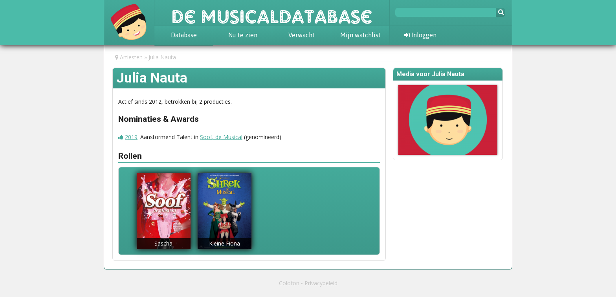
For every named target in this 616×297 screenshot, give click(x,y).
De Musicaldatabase (271, 12)
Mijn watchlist (360, 34)
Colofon (289, 283)
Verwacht (301, 34)
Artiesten (131, 57)
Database (184, 34)
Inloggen (420, 34)
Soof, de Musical (221, 137)
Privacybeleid (320, 283)
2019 (131, 137)
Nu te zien (242, 34)
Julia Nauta (162, 57)
